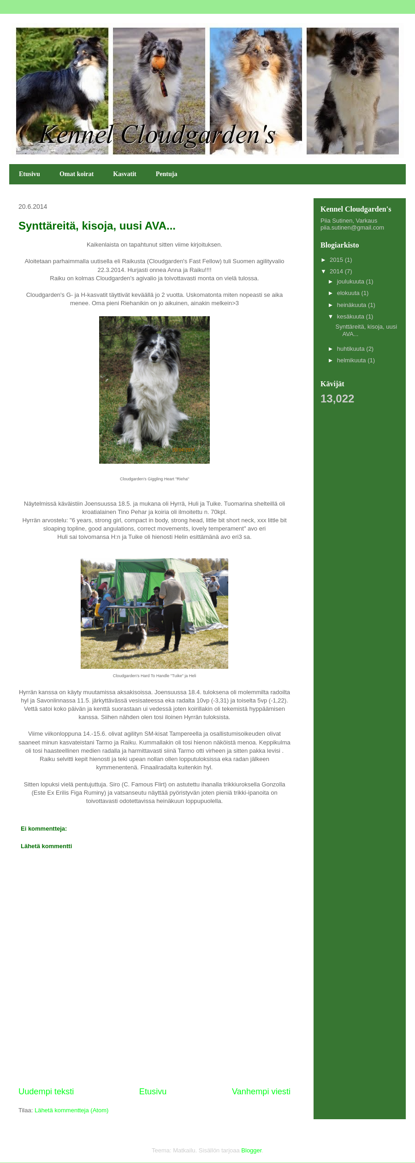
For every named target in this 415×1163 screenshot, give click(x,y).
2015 (337, 259)
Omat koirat (76, 174)
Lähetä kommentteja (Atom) (71, 1110)
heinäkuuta (352, 304)
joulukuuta (351, 281)
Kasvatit (124, 174)
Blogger (251, 1150)
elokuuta (349, 292)
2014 (337, 271)
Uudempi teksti (46, 1091)
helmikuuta (352, 360)
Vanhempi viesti (261, 1091)
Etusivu (29, 174)
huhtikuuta (352, 348)
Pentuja (167, 174)
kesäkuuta (351, 316)
